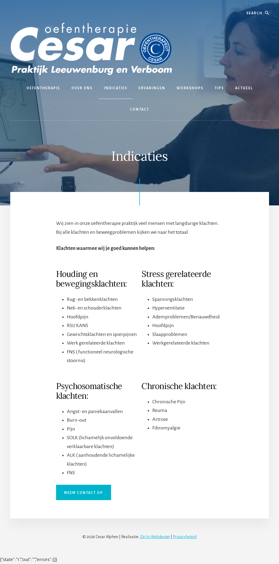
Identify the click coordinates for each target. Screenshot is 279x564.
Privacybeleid (185, 537)
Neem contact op (83, 493)
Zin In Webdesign (155, 537)
